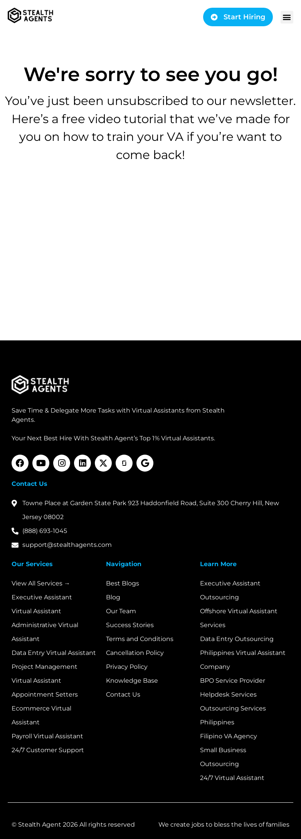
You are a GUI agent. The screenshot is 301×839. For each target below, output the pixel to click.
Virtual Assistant (36, 611)
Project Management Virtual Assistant (44, 673)
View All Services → (41, 583)
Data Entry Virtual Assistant (54, 652)
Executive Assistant (42, 597)
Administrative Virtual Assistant (45, 632)
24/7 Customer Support (48, 750)
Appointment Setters (45, 694)
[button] (287, 17)
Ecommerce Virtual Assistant (41, 715)
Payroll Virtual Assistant (47, 736)
